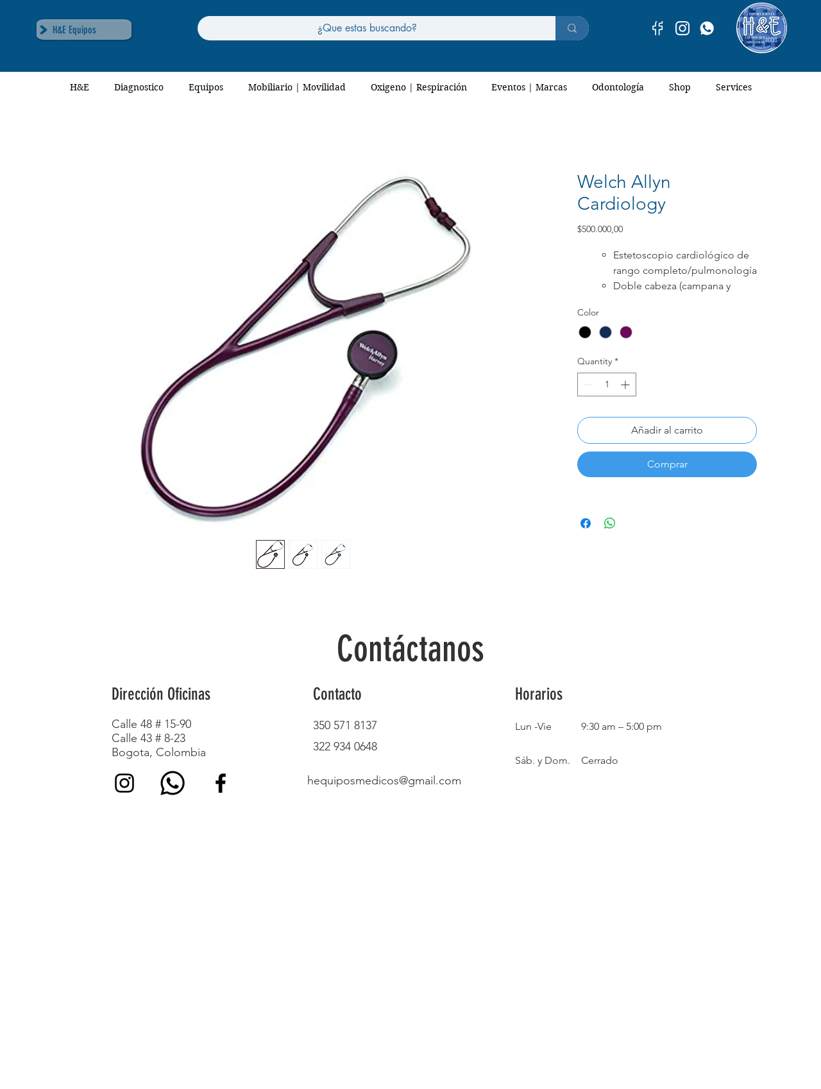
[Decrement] (587, 384)
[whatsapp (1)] (172, 783)
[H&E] (707, 28)
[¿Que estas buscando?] (367, 28)
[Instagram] (124, 783)
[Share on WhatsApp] (610, 523)
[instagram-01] (682, 28)
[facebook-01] (658, 28)
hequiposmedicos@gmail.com (384, 780)
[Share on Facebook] (585, 523)
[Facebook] (220, 783)
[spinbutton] (606, 384)
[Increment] (626, 384)
